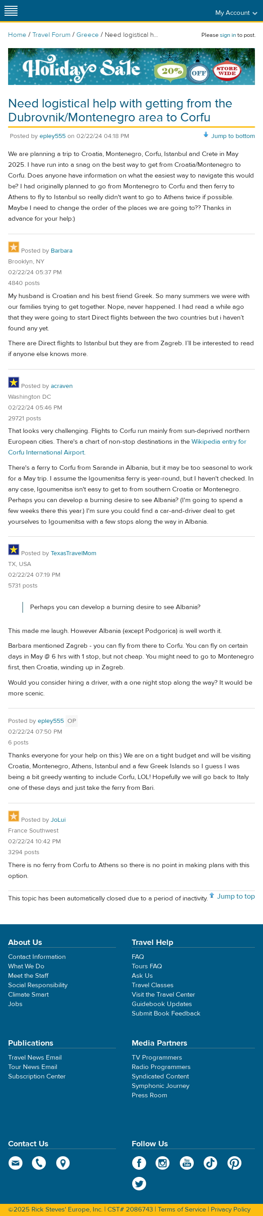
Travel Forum (51, 35)
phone (39, 1163)
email (15, 1163)
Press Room (149, 1095)
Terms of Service (182, 1209)
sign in (228, 35)
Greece (87, 35)
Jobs (15, 1004)
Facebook (139, 1163)
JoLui (58, 820)
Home (17, 35)
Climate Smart (28, 994)
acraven (62, 386)
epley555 (53, 136)
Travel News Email (35, 1057)
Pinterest (234, 1163)
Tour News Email (32, 1067)
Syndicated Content (160, 1076)
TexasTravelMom (73, 553)
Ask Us (142, 975)
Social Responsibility (37, 985)
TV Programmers (157, 1057)
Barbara (61, 251)
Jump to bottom (233, 136)
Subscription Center (37, 1076)
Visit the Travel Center (163, 994)
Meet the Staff (28, 975)
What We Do (26, 966)
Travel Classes (153, 985)
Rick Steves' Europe (131, 10)
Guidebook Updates (162, 1004)
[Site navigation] (11, 10)
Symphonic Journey (160, 1086)
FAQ (138, 957)
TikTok (210, 1163)
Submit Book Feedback (166, 1013)
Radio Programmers (161, 1067)
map (63, 1163)
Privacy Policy (230, 1209)
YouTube (186, 1163)
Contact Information (37, 957)
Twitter (139, 1183)
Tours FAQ (147, 966)
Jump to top (236, 896)
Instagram (163, 1163)
